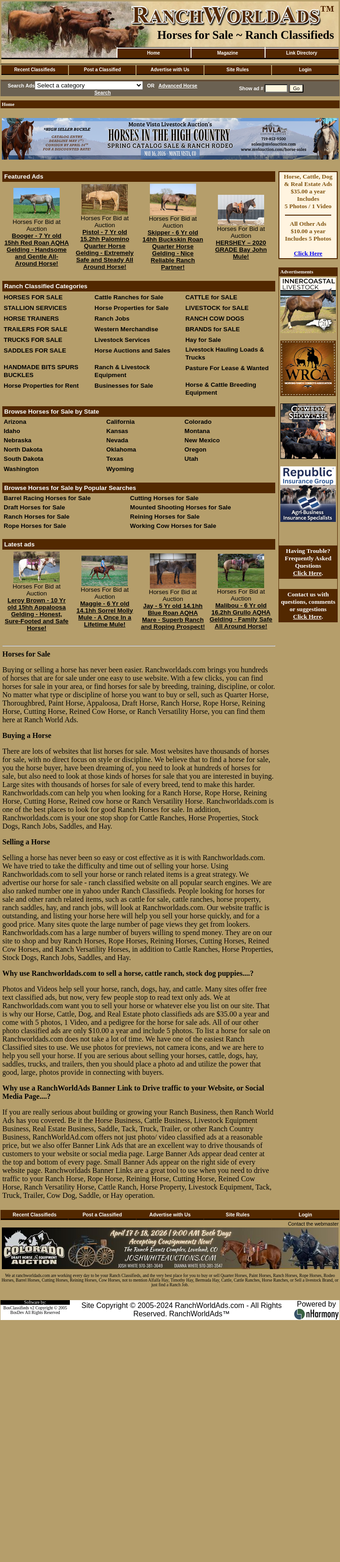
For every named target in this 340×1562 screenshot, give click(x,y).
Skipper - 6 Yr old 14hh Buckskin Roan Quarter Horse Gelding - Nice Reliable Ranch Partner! (172, 250)
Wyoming (120, 468)
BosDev (17, 1312)
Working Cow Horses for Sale (173, 525)
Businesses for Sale (123, 385)
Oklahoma (121, 449)
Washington (21, 468)
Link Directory (301, 53)
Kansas (117, 431)
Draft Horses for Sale (34, 507)
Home (153, 53)
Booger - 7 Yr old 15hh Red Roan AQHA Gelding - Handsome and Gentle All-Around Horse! (36, 249)
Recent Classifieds (35, 69)
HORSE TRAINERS (31, 318)
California (120, 421)
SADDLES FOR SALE (35, 350)
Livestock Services (122, 339)
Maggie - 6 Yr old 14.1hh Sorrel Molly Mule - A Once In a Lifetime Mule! (104, 614)
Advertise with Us (170, 69)
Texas (115, 458)
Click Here (308, 253)
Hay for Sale (204, 339)
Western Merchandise (126, 329)
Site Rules (237, 69)
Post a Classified (102, 69)
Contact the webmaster (313, 1224)
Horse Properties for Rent (41, 385)
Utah (191, 458)
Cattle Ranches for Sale (128, 297)
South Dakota (23, 458)
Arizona (15, 421)
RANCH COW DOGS (214, 318)
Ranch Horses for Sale (36, 516)
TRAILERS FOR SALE (36, 329)
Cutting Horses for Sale (164, 498)
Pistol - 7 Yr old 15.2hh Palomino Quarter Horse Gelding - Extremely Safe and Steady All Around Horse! (105, 249)
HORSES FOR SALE (33, 297)
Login (305, 69)
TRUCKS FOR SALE (33, 339)
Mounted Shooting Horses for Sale (180, 507)
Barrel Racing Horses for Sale (47, 498)
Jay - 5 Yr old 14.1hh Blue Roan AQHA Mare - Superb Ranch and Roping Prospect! (172, 616)
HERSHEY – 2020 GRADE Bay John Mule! (241, 249)
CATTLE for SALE (211, 297)
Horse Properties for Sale (131, 307)
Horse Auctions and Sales (132, 350)
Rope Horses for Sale (35, 525)
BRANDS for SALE (212, 329)
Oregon (195, 449)
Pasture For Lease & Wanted (227, 368)
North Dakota (23, 449)
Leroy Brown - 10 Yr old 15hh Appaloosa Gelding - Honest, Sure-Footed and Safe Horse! (36, 614)
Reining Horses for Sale (164, 516)
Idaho (12, 431)
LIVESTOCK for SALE (217, 307)
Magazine (227, 53)
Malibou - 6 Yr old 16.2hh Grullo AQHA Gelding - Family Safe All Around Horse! (241, 616)
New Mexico (202, 440)
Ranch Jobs (112, 318)
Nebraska (17, 440)
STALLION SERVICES (35, 307)
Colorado (198, 421)
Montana (197, 431)
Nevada (117, 440)
